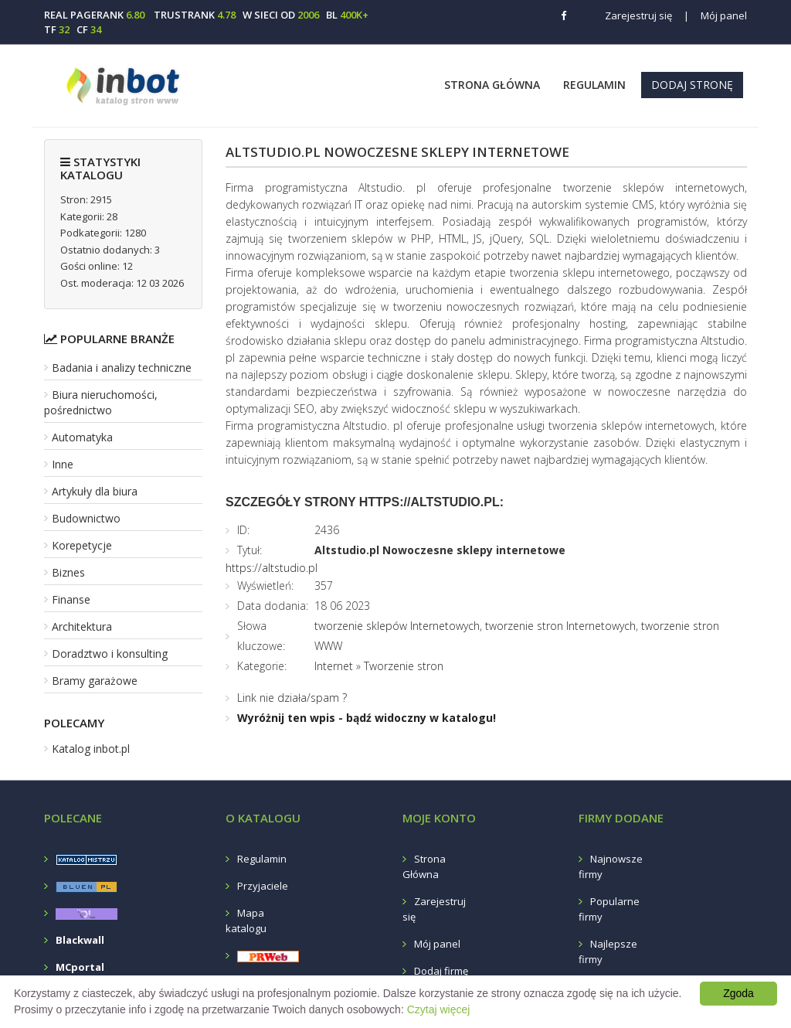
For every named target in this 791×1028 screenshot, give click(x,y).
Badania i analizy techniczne (122, 367)
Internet (333, 666)
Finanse (71, 599)
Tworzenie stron (403, 666)
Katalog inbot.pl (91, 748)
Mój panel (715, 15)
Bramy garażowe (94, 680)
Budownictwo (86, 518)
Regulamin (594, 84)
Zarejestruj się (638, 15)
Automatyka (82, 437)
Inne (62, 464)
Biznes (68, 572)
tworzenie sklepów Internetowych (397, 625)
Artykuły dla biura (94, 491)
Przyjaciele (262, 886)
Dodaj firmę (441, 971)
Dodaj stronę (692, 84)
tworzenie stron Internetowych (560, 625)
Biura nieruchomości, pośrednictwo (101, 402)
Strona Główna (492, 84)
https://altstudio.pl (271, 567)
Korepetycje (82, 545)
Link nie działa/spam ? (292, 697)
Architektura (82, 626)
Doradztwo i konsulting (110, 653)
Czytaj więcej (438, 1009)
